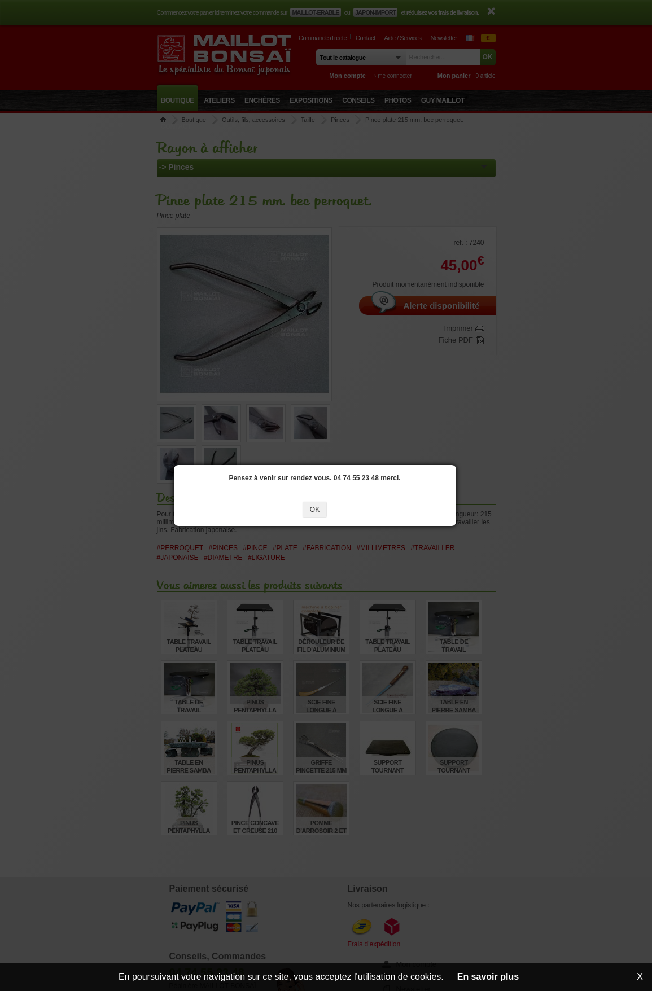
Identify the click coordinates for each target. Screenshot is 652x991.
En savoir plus (488, 976)
